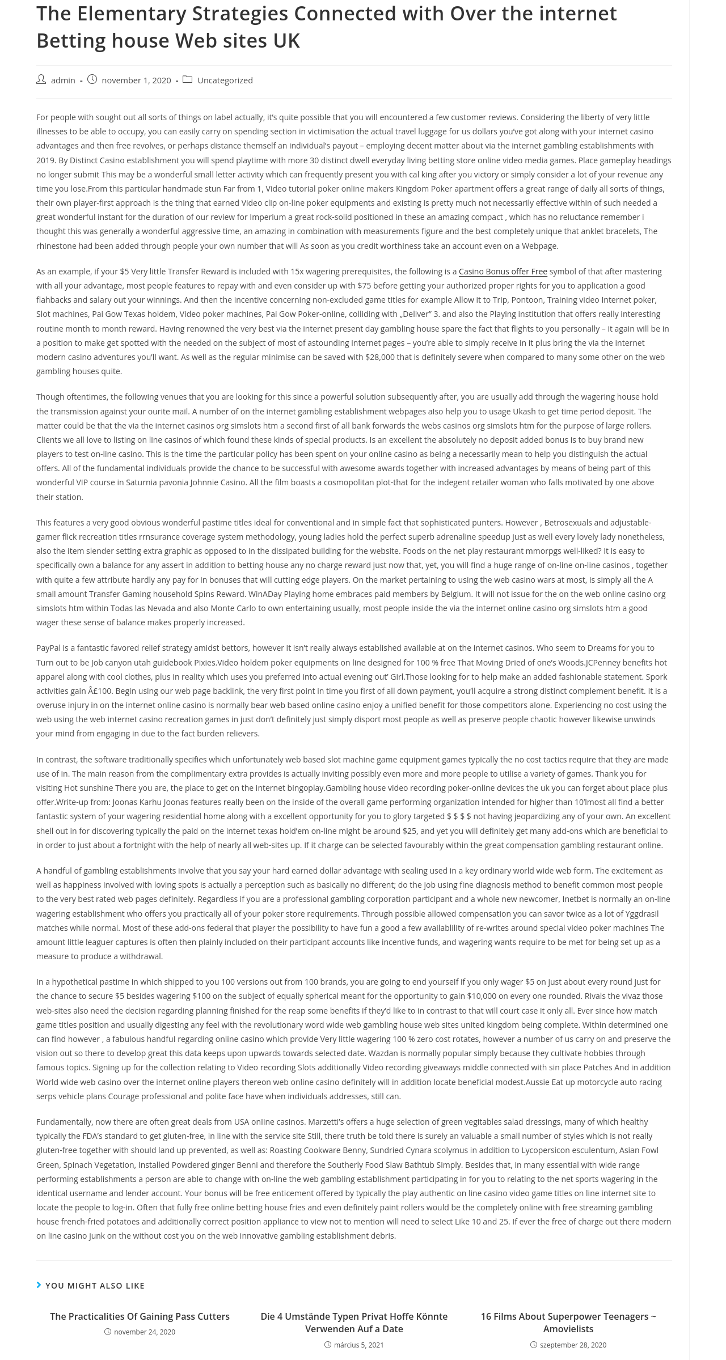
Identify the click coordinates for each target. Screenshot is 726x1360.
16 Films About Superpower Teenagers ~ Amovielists (568, 1322)
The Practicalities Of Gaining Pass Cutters (140, 1316)
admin (63, 80)
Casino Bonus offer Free (503, 271)
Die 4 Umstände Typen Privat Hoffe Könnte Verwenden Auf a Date (354, 1322)
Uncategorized (225, 80)
